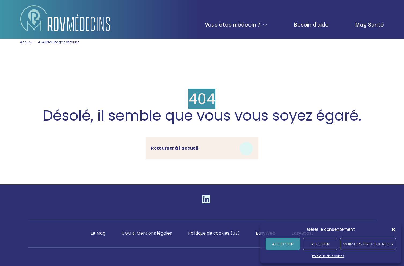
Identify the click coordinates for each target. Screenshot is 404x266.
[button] (393, 229)
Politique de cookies (328, 256)
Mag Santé (370, 25)
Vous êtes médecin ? (232, 25)
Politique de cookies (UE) (214, 233)
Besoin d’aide (311, 25)
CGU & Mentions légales (146, 233)
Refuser (320, 244)
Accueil (26, 42)
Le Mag (97, 233)
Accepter (283, 244)
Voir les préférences (368, 244)
